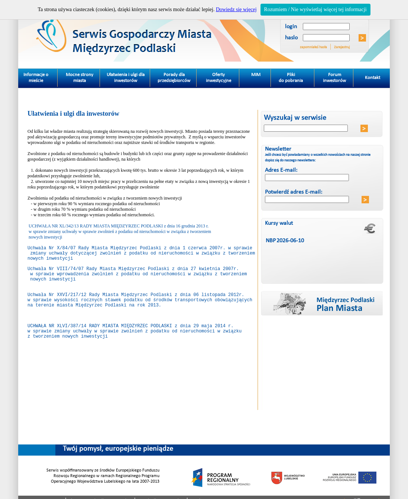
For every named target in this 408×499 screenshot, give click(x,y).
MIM (255, 74)
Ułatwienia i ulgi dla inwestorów (126, 77)
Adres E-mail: (281, 170)
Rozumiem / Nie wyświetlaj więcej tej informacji (315, 9)
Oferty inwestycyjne (218, 77)
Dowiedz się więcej (236, 9)
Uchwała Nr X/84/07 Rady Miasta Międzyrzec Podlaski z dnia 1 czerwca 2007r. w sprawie (139, 249)
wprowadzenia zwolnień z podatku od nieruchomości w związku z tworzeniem (150, 280)
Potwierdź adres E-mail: (293, 192)
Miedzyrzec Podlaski (148, 31)
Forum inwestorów (334, 77)
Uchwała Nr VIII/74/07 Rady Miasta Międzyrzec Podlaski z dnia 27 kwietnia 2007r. (133, 274)
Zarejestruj (342, 47)
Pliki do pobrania (296, 76)
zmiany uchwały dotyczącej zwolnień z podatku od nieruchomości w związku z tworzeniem (141, 255)
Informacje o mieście (40, 76)
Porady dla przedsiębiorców (174, 77)
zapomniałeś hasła (313, 47)
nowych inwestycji (50, 261)
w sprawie (40, 280)
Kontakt (367, 74)
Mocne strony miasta (79, 77)
